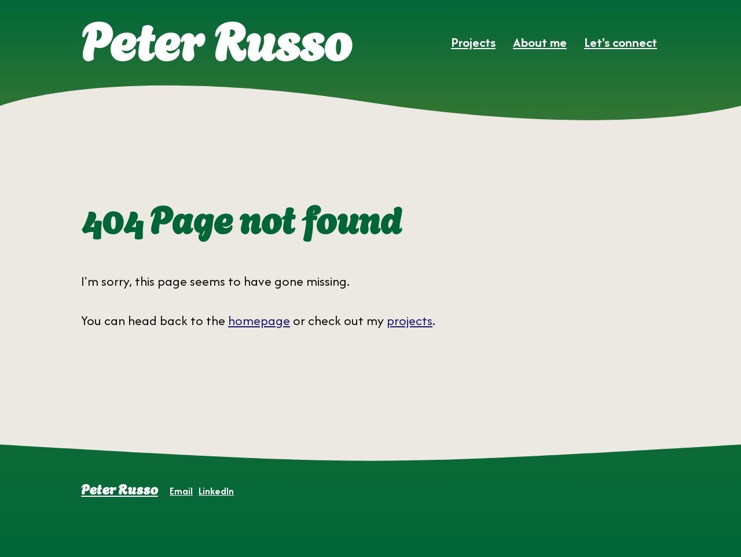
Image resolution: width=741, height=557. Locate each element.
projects (409, 320)
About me (540, 42)
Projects (473, 42)
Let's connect (620, 42)
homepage (259, 320)
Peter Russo (119, 488)
